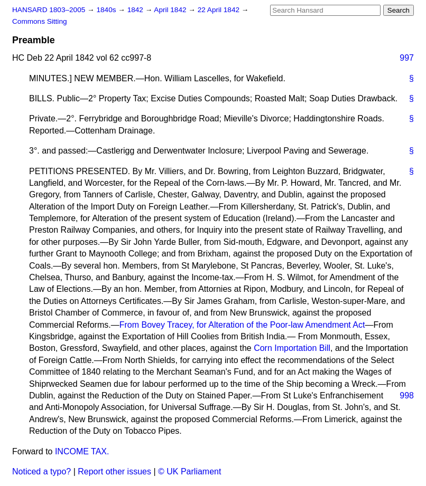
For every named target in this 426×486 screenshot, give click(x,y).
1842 (136, 10)
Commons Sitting (39, 21)
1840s (107, 10)
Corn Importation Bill (292, 348)
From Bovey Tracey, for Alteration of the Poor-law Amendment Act (242, 324)
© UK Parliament (189, 471)
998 (407, 395)
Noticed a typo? (41, 471)
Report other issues (114, 471)
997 (407, 57)
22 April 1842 (220, 10)
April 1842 (171, 10)
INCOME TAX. (82, 451)
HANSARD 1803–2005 (48, 10)
